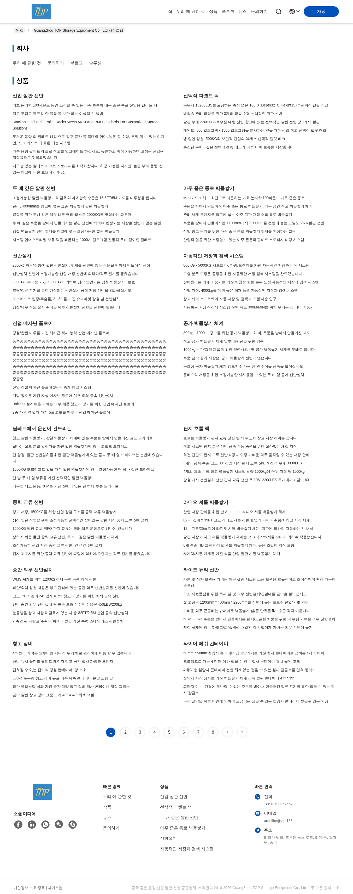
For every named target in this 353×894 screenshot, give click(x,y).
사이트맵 (55, 888)
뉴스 (242, 11)
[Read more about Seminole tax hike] (227, 732)
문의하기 (259, 11)
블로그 (76, 63)
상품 (213, 11)
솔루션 (228, 11)
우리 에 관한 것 (190, 11)
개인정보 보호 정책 (29, 888)
